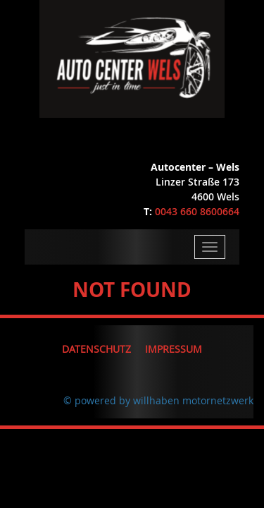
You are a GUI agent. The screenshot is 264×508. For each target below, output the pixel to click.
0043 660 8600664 (197, 211)
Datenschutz (96, 349)
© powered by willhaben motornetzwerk (158, 400)
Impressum (173, 349)
